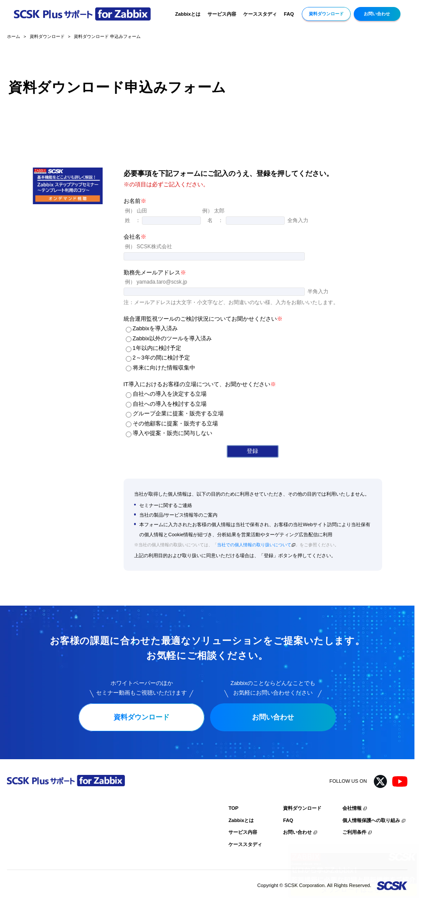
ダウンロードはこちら (353, 889)
